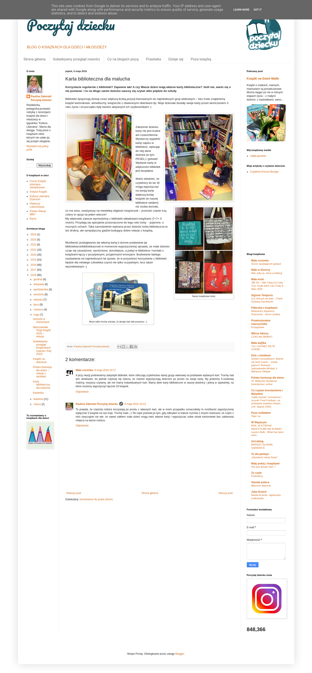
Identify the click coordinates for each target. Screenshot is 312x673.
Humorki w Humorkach (41, 321)
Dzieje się (175, 59)
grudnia (38, 279)
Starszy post (225, 493)
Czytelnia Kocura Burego (264, 171)
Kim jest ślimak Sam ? (263, 466)
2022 (33, 244)
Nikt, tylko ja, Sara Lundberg (266, 273)
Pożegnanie (257, 327)
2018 (33, 264)
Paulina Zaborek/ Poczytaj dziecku (97, 404)
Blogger (179, 653)
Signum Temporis (262, 295)
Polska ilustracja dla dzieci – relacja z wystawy (42, 372)
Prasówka (153, 59)
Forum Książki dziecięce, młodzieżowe (38, 184)
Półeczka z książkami (264, 307)
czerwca (38, 309)
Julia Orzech (259, 491)
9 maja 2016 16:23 (135, 404)
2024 (33, 234)
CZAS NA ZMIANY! (261, 336)
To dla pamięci (260, 454)
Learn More (241, 9)
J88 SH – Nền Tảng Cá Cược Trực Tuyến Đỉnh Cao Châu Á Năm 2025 (267, 285)
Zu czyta (256, 472)
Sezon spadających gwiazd (266, 264)
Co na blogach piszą (123, 59)
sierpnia (38, 299)
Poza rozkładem (261, 412)
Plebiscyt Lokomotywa (37, 205)
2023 (33, 239)
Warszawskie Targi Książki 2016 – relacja (42, 332)
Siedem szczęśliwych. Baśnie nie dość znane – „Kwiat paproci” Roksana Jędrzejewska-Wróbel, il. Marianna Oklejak (267, 365)
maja (36, 314)
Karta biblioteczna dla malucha (41, 384)
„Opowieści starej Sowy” (264, 457)
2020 (33, 254)
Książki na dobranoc (40, 360)
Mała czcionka (84, 370)
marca (37, 404)
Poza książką (201, 59)
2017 (33, 269)
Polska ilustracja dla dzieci (267, 377)
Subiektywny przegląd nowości (76, 59)
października (41, 289)
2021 (33, 249)
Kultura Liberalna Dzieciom (39, 198)
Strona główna (35, 59)
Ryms (33, 218)
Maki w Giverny (260, 269)
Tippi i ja (255, 416)
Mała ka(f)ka (258, 342)
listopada (38, 284)
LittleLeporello (258, 155)
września (38, 294)
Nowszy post (74, 493)
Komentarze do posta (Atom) (96, 499)
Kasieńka (38, 392)
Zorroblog (257, 441)
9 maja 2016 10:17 (105, 370)
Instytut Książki (38, 191)
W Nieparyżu (259, 422)
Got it (258, 9)
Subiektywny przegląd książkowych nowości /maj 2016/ (42, 347)
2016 (33, 275)
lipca (36, 304)
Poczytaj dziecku (71, 24)
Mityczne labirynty (261, 485)
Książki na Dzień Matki (263, 78)
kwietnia (38, 399)
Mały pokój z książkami (265, 463)
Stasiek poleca (260, 482)
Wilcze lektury (260, 333)
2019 (33, 259)
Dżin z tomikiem (261, 355)
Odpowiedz (82, 391)
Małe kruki (257, 279)
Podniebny (257, 476)
